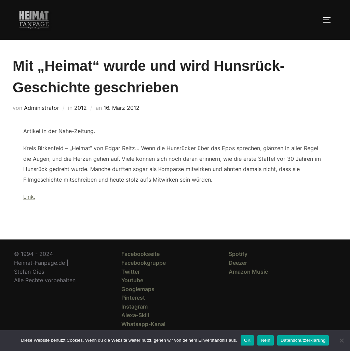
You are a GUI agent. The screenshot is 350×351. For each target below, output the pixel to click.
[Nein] (341, 340)
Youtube (132, 280)
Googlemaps (137, 289)
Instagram (134, 306)
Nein (265, 340)
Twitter (130, 271)
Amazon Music (248, 271)
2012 (80, 107)
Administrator (41, 107)
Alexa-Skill (135, 315)
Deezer (238, 262)
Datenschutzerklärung (303, 340)
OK (247, 340)
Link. (29, 196)
